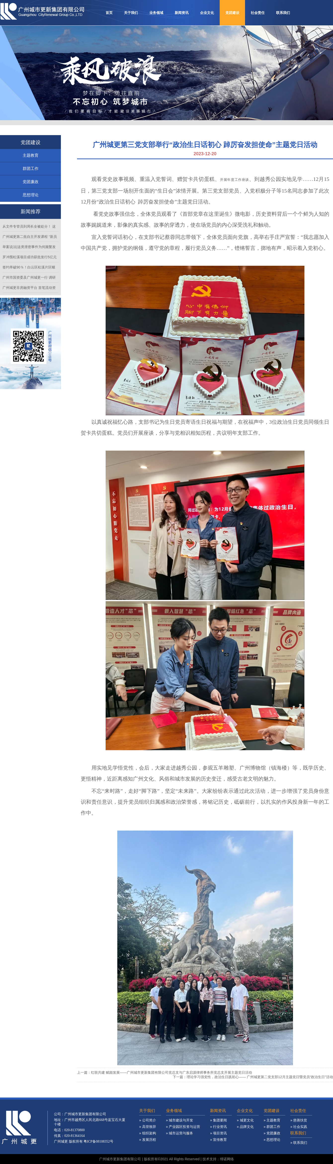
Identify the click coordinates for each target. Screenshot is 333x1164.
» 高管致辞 (147, 1132)
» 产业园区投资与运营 (183, 1132)
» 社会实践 (298, 1132)
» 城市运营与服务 (179, 1139)
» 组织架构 (147, 1139)
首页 (109, 13)
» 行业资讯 (218, 1132)
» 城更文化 (245, 1126)
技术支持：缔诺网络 (218, 1159)
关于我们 (131, 13)
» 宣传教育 (218, 1145)
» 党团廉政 (272, 1139)
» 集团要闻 (218, 1126)
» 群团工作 (272, 1132)
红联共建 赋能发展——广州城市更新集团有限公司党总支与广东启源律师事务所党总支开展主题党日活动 (171, 1072)
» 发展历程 (147, 1145)
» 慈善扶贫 (298, 1126)
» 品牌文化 (245, 1132)
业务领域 (156, 13)
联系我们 (283, 13)
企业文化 (207, 13)
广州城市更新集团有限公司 (120, 1159)
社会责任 (258, 13)
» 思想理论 (272, 1145)
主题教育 (31, 161)
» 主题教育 (272, 1126)
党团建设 (232, 13)
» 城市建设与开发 (179, 1126)
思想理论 (31, 201)
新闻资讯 (182, 13)
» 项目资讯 (218, 1139)
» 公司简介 (147, 1126)
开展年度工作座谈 (234, 180)
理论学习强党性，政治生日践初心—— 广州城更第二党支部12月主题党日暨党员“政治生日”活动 (260, 1077)
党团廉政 (31, 187)
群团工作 (31, 174)
